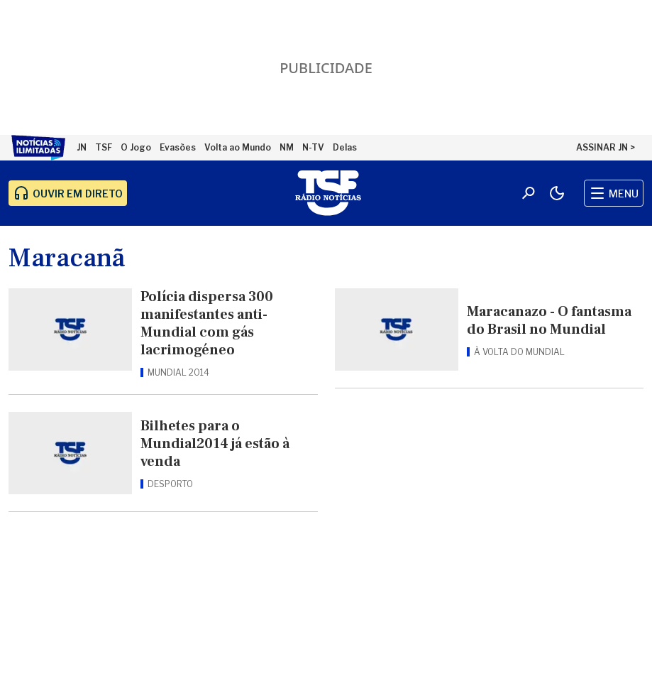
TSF (103, 147)
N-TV (313, 147)
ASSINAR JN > (605, 147)
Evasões (178, 147)
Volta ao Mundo (237, 147)
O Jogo (136, 147)
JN (82, 147)
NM (287, 147)
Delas (345, 147)
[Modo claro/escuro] (557, 193)
